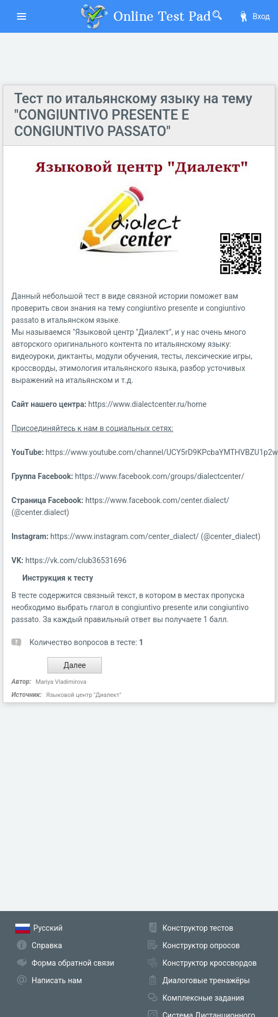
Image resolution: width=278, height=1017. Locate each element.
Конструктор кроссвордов (209, 963)
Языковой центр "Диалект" (83, 695)
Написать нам (57, 980)
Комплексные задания (203, 998)
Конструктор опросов (201, 945)
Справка (47, 945)
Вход (254, 16)
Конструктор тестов (197, 928)
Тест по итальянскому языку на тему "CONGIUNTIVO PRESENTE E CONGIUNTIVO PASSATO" (133, 115)
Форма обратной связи (73, 963)
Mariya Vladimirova (60, 681)
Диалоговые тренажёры (206, 980)
